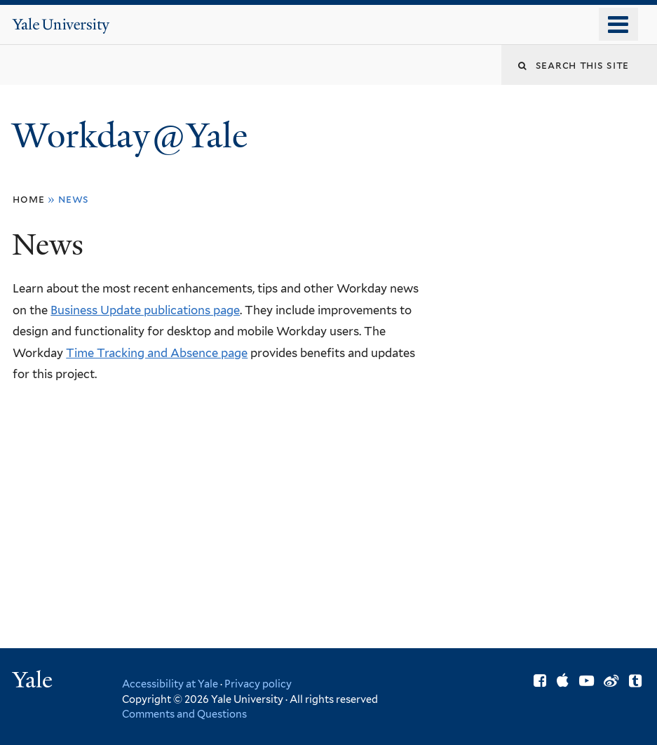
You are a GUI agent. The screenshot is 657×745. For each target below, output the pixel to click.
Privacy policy (258, 684)
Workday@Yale (130, 136)
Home (28, 199)
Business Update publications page (145, 310)
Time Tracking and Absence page (157, 353)
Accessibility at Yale (170, 684)
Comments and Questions (184, 714)
